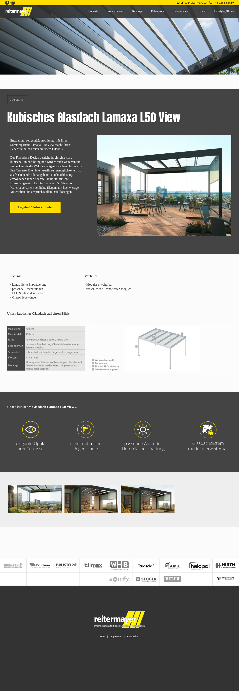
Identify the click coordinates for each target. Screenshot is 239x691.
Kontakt (201, 11)
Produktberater (115, 11)
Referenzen (157, 11)
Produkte (93, 11)
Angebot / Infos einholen (35, 207)
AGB (102, 636)
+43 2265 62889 (223, 2)
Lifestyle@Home (224, 11)
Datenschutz (133, 636)
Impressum (115, 636)
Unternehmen (180, 11)
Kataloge (137, 11)
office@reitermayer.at (193, 2)
